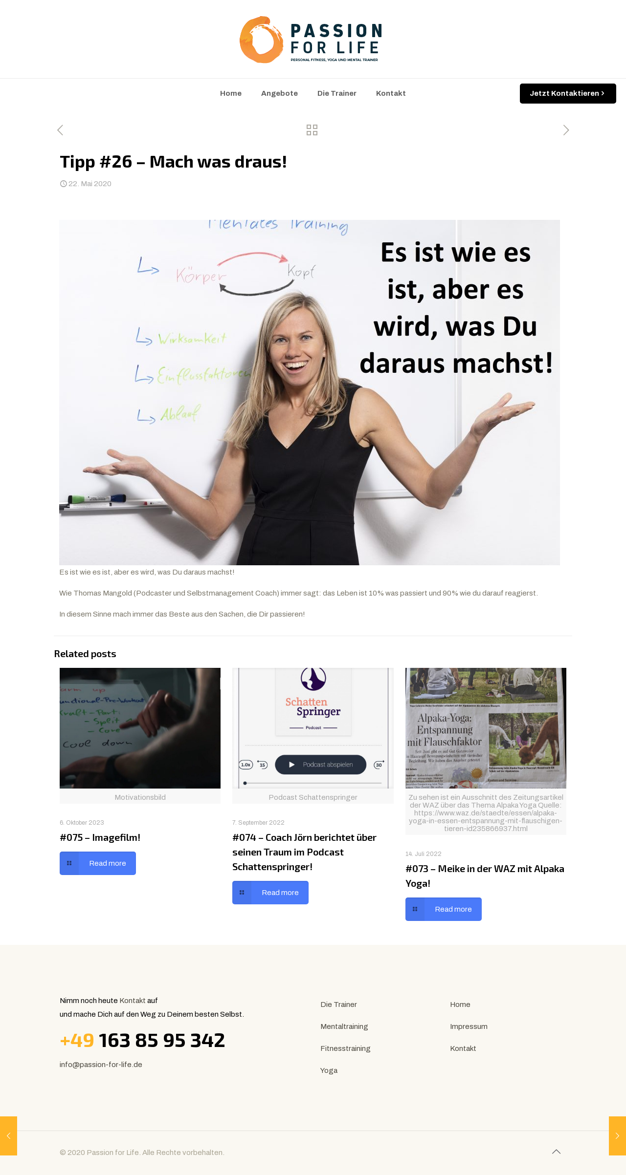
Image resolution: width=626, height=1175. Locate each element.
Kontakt (132, 1000)
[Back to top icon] (556, 1151)
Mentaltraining (344, 1026)
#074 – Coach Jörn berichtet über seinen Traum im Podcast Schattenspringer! (304, 851)
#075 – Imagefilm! (100, 837)
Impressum (469, 1026)
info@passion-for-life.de (101, 1064)
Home (460, 1004)
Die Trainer (338, 1004)
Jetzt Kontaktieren (568, 93)
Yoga (328, 1070)
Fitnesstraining (345, 1048)
